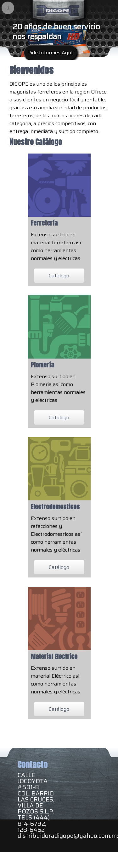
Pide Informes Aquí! (50, 53)
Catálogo (59, 276)
